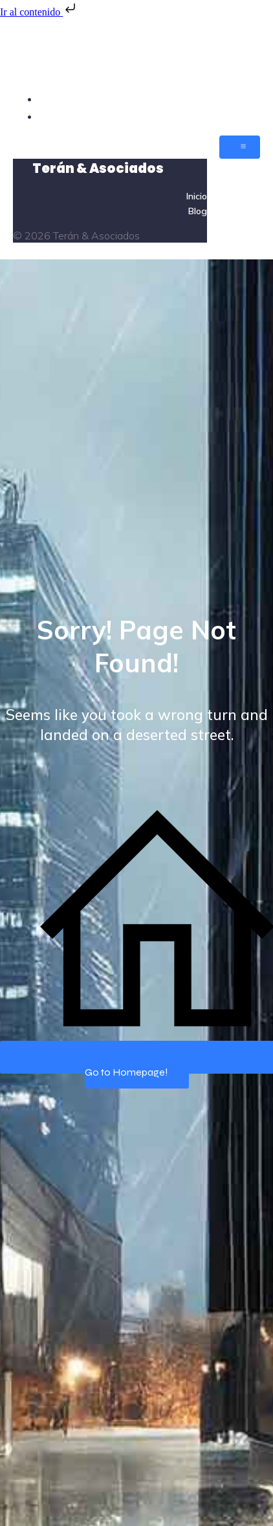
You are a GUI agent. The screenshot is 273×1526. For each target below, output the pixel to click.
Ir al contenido (39, 11)
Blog (248, 116)
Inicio (247, 99)
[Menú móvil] (239, 147)
